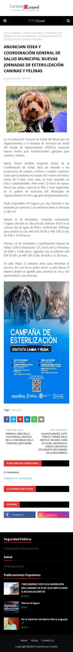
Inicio (7, 33)
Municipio (16, 33)
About (34, 640)
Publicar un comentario (18, 478)
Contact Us (47, 640)
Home (24, 640)
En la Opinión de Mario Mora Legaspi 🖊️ (44, 621)
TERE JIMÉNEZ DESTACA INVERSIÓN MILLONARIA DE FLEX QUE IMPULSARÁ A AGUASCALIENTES (44, 587)
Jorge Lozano (13, 78)
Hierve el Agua (30, 603)
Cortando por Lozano (46, 646)
